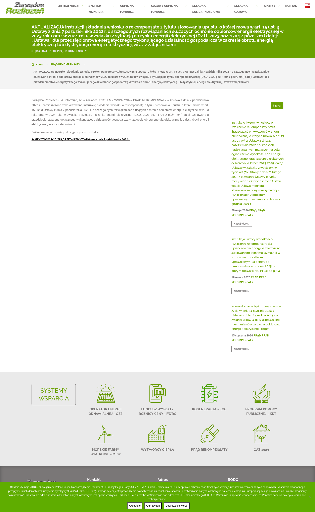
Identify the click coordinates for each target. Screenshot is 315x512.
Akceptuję (135, 505)
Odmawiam (153, 505)
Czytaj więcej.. (241, 223)
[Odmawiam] (310, 497)
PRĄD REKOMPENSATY (72, 51)
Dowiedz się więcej (177, 505)
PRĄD (52, 51)
